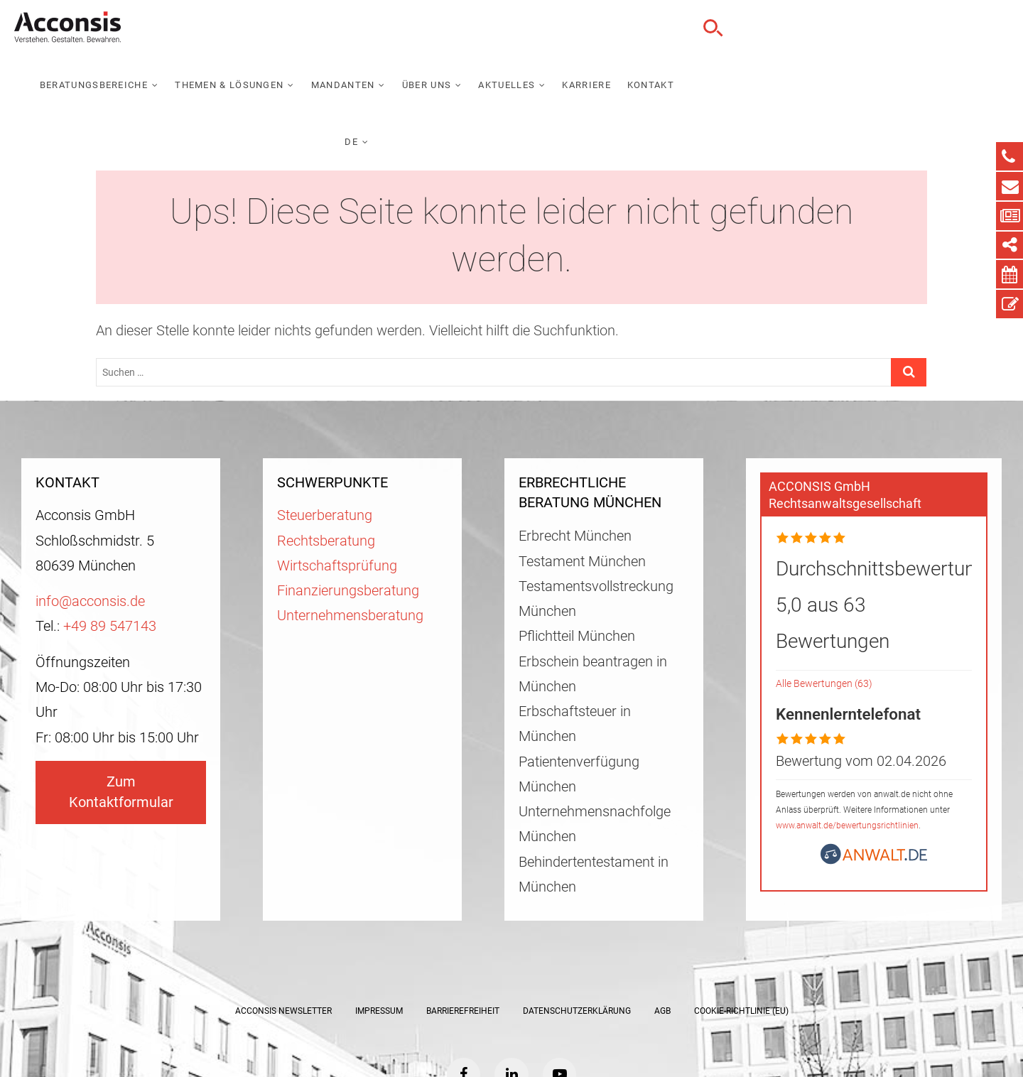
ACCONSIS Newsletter (283, 933)
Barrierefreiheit (462, 933)
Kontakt (895, 28)
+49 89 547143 (109, 548)
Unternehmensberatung (350, 537)
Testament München (582, 483)
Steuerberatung (324, 437)
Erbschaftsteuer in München (575, 645)
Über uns (670, 28)
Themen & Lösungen (473, 28)
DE (941, 28)
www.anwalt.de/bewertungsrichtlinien (847, 747)
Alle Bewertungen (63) (824, 606)
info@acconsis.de (90, 523)
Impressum (379, 933)
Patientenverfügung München (579, 696)
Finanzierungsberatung (348, 512)
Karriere (831, 28)
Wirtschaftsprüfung (337, 488)
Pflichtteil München (577, 558)
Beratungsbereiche (338, 28)
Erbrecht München (575, 458)
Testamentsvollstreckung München (596, 520)
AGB (662, 933)
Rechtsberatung (326, 463)
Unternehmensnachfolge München (595, 746)
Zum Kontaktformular (121, 714)
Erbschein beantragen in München (593, 596)
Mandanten (587, 28)
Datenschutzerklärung (577, 933)
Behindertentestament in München (594, 796)
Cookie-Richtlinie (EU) (741, 933)
